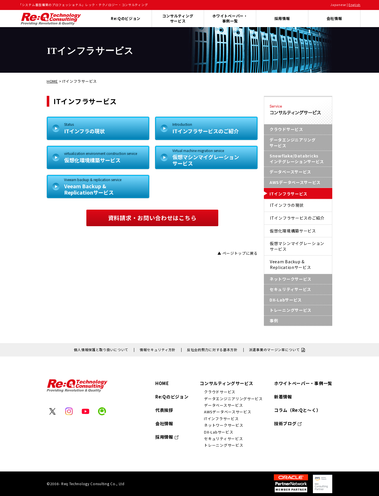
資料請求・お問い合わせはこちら (152, 218)
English (354, 5)
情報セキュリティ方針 (158, 349)
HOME (52, 81)
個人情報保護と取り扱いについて (101, 349)
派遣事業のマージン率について (274, 349)
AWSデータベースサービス (295, 182)
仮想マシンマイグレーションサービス (212, 157)
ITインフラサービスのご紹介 (212, 128)
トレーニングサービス (290, 310)
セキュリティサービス (290, 289)
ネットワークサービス (290, 279)
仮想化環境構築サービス (103, 157)
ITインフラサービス (288, 194)
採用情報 (282, 18)
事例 (274, 320)
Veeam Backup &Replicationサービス (103, 186)
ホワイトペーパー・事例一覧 (229, 18)
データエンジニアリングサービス (293, 142)
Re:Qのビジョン (171, 397)
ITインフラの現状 (103, 128)
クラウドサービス (286, 129)
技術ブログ (285, 423)
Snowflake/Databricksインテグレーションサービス (297, 158)
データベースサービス (290, 172)
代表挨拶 (164, 410)
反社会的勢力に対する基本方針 (212, 349)
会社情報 (334, 18)
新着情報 (283, 397)
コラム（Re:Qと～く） (297, 410)
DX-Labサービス (286, 300)
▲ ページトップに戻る (237, 253)
